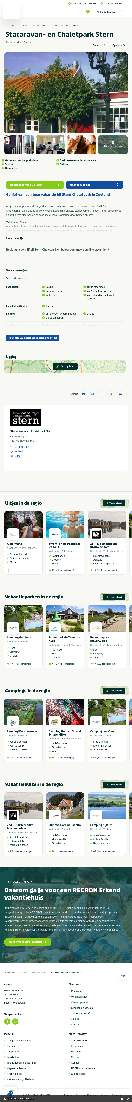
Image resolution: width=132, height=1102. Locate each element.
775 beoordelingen (64, 570)
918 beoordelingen (64, 757)
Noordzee (122, 551)
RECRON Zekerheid (112, 3)
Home (25, 25)
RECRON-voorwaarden (83, 1068)
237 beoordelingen (22, 757)
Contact (75, 1062)
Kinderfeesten (14, 1073)
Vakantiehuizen (111, 12)
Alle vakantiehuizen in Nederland (67, 25)
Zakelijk (75, 1019)
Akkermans (14, 544)
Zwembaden (13, 1046)
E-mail (18, 456)
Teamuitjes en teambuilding (21, 1062)
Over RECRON (79, 1040)
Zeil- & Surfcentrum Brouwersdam (103, 545)
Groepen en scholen (82, 1008)
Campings (76, 991)
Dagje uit (76, 1024)
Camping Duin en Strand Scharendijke (65, 733)
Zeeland (24, 641)
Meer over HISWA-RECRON (27, 942)
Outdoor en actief (80, 1013)
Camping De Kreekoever (23, 731)
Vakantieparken (79, 1002)
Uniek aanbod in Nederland (82, 3)
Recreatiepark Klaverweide (99, 639)
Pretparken (13, 1051)
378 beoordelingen (106, 851)
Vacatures (76, 1051)
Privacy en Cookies (74, 1095)
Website (19, 451)
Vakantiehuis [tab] (14, 278)
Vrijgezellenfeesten (17, 1068)
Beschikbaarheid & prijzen (34, 185)
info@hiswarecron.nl (15, 1002)
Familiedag (13, 1057)
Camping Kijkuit (101, 825)
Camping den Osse (19, 637)
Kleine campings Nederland (21, 1079)
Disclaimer (92, 1095)
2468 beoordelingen (65, 664)
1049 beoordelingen (107, 570)
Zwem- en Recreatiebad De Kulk (65, 545)
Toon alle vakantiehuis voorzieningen (33, 338)
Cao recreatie (78, 1073)
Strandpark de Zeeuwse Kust (64, 639)
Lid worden (77, 1046)
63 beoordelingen (64, 851)
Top (123, 975)
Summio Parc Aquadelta (65, 825)
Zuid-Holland (68, 551)
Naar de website (94, 185)
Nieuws (75, 1057)
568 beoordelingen (106, 664)
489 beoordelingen (22, 664)
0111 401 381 (22, 446)
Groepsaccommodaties (19, 1040)
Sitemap (116, 1095)
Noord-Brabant (27, 548)
